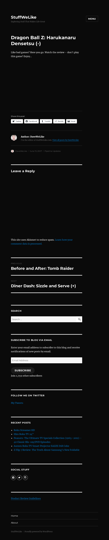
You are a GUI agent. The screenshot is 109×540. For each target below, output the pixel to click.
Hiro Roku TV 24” (24, 434)
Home (14, 515)
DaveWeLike (21, 151)
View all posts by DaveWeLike (65, 140)
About (14, 522)
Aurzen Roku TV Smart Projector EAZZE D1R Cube (41, 446)
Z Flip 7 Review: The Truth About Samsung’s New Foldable (46, 449)
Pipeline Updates (53, 151)
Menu (92, 18)
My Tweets (17, 403)
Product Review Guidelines (26, 498)
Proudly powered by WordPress (39, 531)
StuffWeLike (23, 17)
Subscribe (23, 370)
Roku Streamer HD (24, 430)
